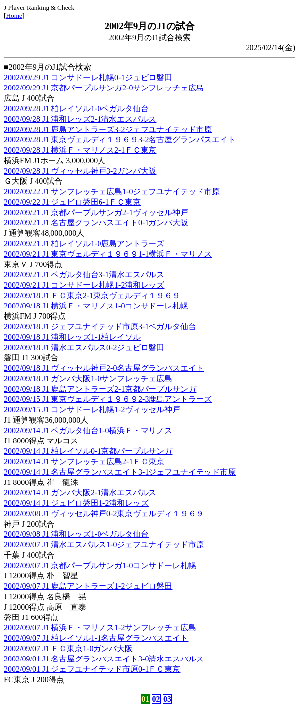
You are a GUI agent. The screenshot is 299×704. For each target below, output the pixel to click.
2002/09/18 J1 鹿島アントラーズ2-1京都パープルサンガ (100, 389)
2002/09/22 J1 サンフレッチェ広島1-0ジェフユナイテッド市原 (112, 191)
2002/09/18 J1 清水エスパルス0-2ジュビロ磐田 (84, 347)
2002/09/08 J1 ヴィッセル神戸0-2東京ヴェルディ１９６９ (104, 513)
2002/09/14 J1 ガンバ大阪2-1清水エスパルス (80, 492)
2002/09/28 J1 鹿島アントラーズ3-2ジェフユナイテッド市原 (108, 129)
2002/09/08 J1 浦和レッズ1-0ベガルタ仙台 (76, 534)
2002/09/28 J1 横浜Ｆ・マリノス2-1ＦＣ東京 (80, 150)
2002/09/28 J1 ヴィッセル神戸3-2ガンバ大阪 (80, 171)
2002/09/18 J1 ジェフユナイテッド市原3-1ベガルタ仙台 (100, 326)
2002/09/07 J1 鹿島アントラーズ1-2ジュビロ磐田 (88, 586)
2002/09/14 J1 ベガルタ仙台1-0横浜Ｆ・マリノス (88, 430)
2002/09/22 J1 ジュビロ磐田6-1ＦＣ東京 (72, 202)
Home (14, 15)
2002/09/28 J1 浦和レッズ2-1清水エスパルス (80, 119)
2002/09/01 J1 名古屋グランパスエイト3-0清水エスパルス (104, 659)
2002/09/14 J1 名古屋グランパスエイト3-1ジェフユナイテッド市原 (120, 472)
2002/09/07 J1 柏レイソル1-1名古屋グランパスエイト (96, 638)
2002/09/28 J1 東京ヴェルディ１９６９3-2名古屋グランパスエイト (120, 139)
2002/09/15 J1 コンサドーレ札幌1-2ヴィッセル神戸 (92, 409)
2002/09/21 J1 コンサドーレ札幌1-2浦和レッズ (84, 285)
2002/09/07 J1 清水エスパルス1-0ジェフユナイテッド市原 (104, 544)
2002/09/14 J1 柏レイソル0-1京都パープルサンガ (88, 451)
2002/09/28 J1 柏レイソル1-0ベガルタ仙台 (76, 108)
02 (156, 699)
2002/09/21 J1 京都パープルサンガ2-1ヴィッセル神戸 (96, 212)
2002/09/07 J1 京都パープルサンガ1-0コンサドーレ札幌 (100, 565)
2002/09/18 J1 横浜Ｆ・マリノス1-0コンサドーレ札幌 (96, 306)
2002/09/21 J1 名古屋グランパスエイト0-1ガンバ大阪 (96, 223)
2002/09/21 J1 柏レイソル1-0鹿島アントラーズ (84, 243)
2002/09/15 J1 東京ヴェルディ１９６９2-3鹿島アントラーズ (108, 399)
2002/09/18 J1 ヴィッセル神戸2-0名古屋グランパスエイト (104, 368)
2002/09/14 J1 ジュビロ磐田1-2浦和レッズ (76, 503)
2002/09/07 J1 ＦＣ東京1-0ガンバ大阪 (68, 648)
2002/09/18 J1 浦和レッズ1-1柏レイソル (72, 337)
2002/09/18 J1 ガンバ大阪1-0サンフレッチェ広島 (88, 378)
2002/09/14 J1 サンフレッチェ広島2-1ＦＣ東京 (84, 461)
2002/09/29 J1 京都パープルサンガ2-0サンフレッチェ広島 (104, 88)
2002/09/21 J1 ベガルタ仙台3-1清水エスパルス (84, 274)
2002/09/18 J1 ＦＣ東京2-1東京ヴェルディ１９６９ (92, 295)
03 (167, 699)
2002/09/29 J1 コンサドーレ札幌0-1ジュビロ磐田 (88, 77)
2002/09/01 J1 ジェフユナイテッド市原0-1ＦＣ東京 (92, 669)
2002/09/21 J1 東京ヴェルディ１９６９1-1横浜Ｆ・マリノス (108, 254)
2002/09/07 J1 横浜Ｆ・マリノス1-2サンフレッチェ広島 (100, 627)
